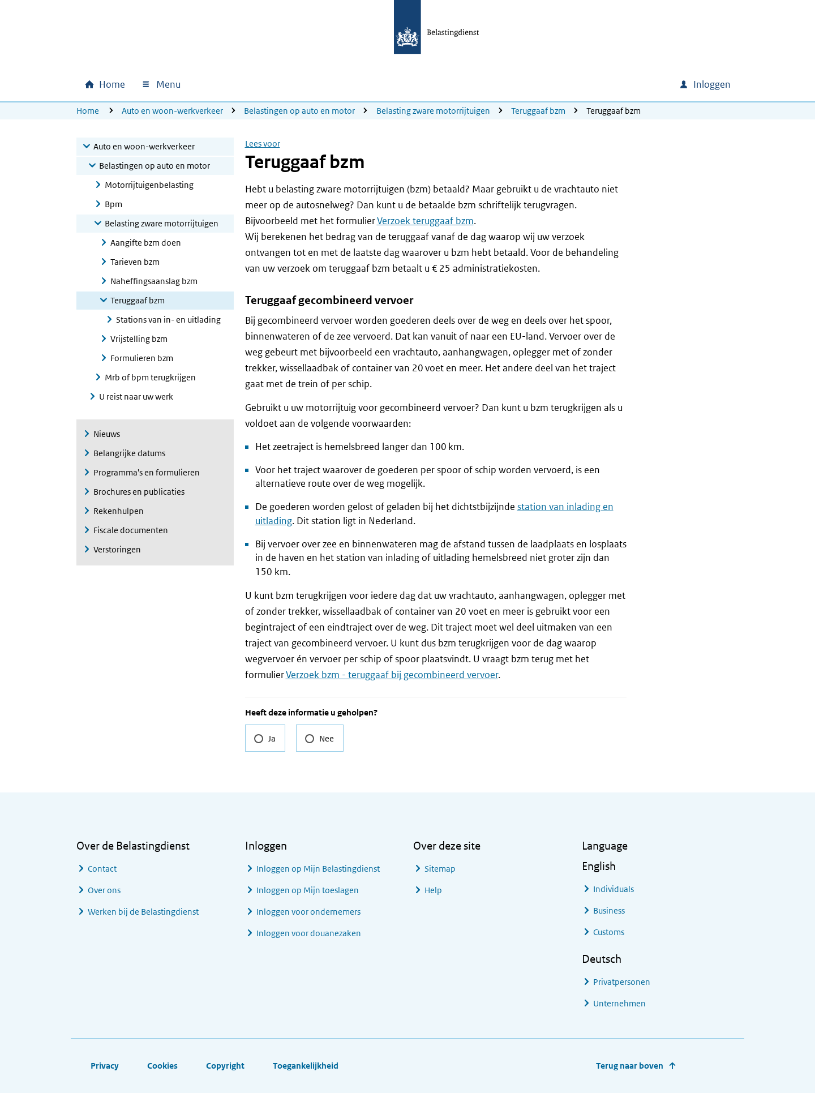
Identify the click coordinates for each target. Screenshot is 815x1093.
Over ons (104, 890)
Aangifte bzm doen (145, 242)
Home (87, 110)
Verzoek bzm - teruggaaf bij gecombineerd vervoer (392, 674)
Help (433, 890)
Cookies (162, 1065)
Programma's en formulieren (146, 472)
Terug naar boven (629, 1065)
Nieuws (106, 433)
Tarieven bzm (135, 261)
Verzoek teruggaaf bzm (425, 221)
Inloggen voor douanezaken (308, 933)
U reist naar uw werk (136, 396)
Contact (102, 868)
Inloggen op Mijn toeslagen (307, 890)
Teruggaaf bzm (538, 110)
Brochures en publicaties (139, 491)
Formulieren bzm (141, 358)
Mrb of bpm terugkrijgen (150, 377)
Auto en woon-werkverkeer (172, 110)
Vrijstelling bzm (139, 338)
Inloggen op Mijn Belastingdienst (318, 868)
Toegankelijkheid (305, 1065)
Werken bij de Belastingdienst (143, 911)
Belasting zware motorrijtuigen (433, 110)
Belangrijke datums (129, 453)
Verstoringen (117, 549)
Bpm (113, 204)
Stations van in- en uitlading (168, 319)
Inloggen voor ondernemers (308, 911)
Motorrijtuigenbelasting (149, 184)
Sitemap (440, 868)
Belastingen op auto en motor (299, 110)
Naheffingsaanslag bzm (154, 281)
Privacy (105, 1065)
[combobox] (573, 84)
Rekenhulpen (118, 510)
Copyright (225, 1065)
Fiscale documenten (130, 530)
